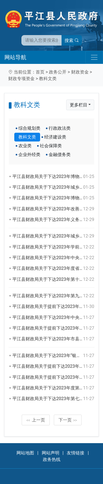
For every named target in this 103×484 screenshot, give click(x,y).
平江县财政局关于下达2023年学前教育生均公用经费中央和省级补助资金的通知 (53, 247)
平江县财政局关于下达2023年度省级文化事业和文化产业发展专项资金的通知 (53, 268)
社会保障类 (51, 145)
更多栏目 (78, 104)
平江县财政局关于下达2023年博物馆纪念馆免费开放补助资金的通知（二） (53, 198)
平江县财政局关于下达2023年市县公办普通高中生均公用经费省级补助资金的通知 (53, 339)
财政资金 (80, 72)
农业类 (25, 145)
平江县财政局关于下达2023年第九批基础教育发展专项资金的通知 (53, 296)
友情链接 (75, 452)
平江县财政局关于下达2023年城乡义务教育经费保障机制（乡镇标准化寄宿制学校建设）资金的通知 (53, 236)
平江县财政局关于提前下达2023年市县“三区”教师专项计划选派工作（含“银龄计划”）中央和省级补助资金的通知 (53, 366)
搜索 (72, 40)
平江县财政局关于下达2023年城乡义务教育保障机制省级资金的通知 (53, 187)
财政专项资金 (21, 78)
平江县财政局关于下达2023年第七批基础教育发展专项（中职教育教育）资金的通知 (53, 398)
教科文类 (48, 78)
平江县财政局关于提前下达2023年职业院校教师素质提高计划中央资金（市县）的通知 (53, 328)
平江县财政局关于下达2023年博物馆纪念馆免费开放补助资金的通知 (53, 176)
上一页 (35, 420)
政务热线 (51, 459)
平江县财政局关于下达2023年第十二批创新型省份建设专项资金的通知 (53, 279)
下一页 (68, 420)
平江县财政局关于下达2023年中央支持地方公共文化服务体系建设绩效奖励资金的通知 (53, 257)
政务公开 (57, 72)
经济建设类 (55, 137)
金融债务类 (60, 154)
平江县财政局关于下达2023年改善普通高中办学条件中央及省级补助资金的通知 (53, 209)
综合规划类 (29, 128)
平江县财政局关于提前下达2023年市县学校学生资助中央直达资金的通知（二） (53, 377)
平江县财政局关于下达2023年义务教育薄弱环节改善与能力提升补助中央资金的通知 (53, 219)
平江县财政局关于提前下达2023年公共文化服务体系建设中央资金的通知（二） (53, 306)
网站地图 (25, 452)
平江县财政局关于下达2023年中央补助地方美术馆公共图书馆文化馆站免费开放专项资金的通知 (53, 317)
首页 (40, 72)
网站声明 (50, 452)
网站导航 (15, 57)
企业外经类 (29, 154)
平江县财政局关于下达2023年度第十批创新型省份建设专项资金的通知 (53, 388)
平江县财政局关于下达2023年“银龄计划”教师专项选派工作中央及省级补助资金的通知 (53, 355)
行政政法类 (60, 128)
